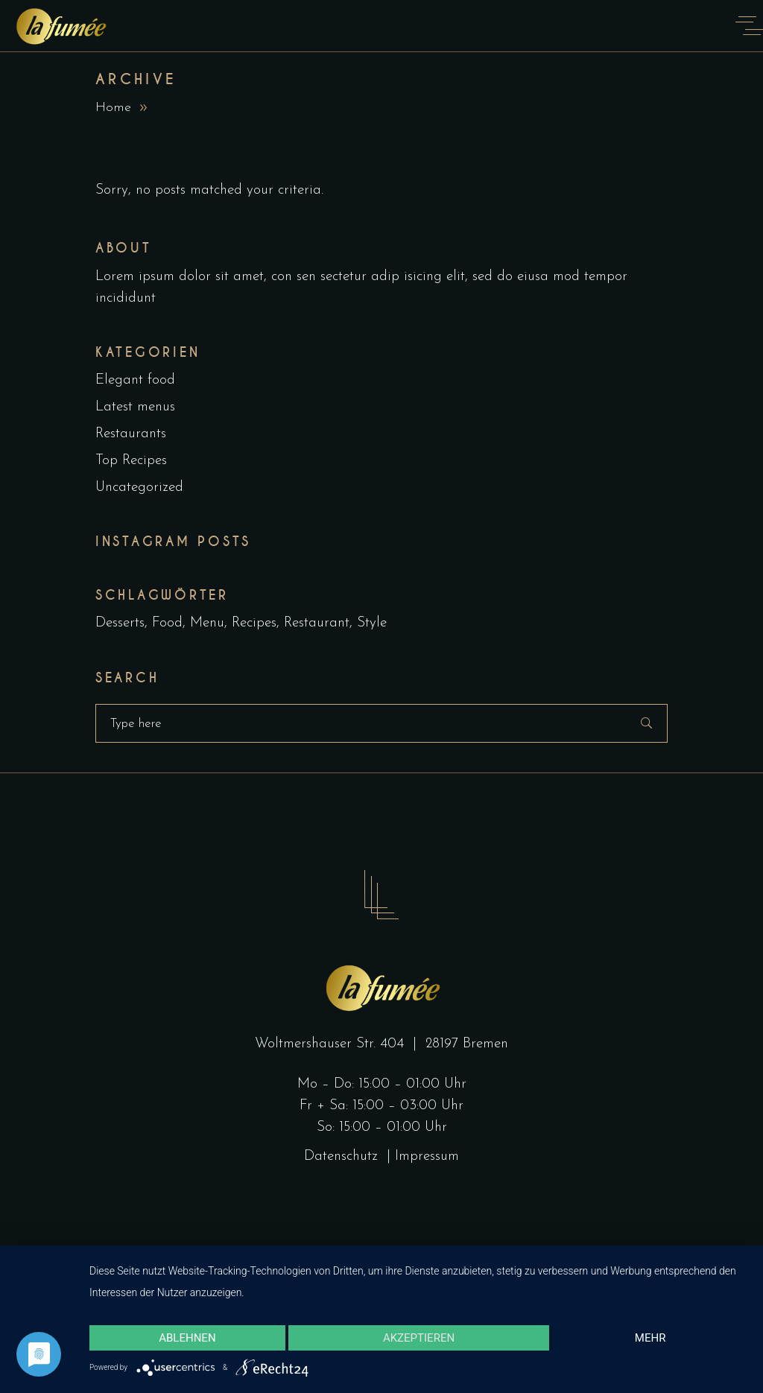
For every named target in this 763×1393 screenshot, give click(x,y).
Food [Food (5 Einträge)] (167, 623)
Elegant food (135, 380)
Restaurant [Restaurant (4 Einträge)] (316, 623)
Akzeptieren (419, 1338)
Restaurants (130, 434)
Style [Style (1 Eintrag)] (372, 623)
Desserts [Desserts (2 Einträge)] (120, 623)
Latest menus (135, 407)
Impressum (427, 1156)
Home (113, 108)
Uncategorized (139, 487)
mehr (650, 1338)
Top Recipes (131, 461)
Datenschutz (343, 1156)
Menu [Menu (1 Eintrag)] (207, 623)
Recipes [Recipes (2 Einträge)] (254, 623)
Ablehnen (187, 1338)
